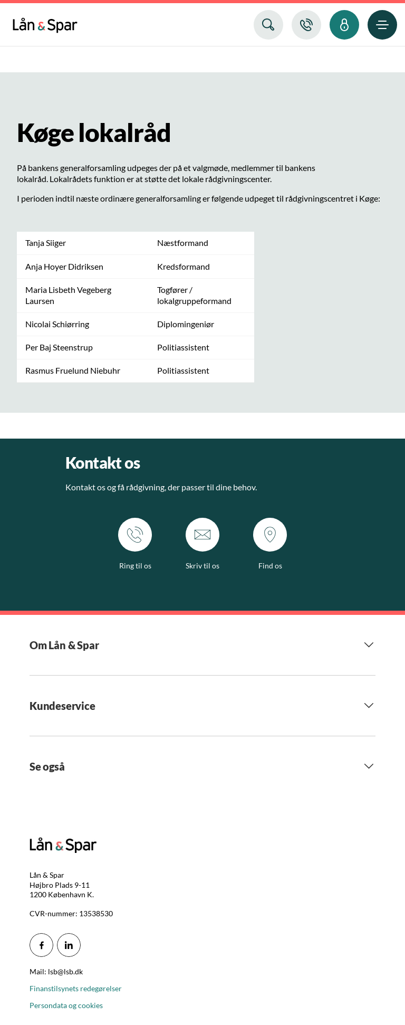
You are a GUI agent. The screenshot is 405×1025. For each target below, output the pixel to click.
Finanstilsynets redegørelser (76, 988)
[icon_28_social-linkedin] (69, 945)
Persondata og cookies (66, 1005)
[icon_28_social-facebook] (41, 945)
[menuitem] (45, 23)
